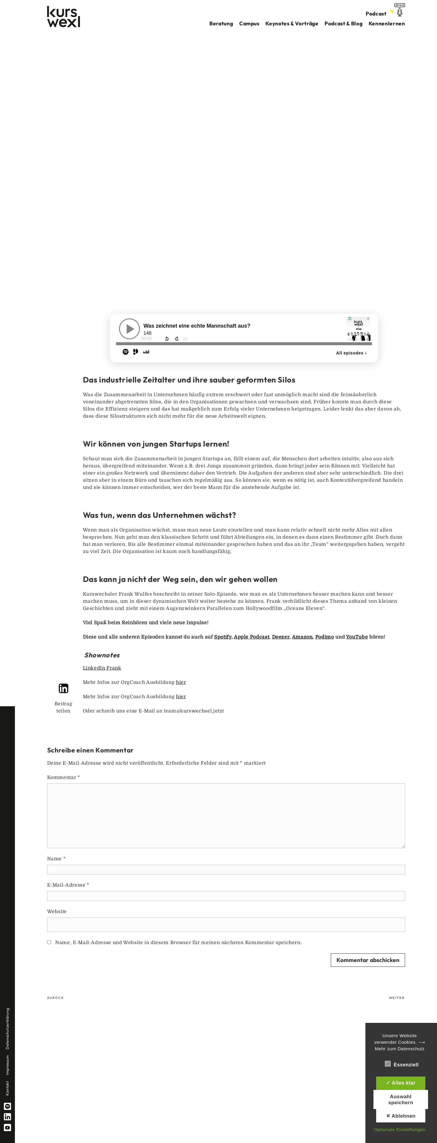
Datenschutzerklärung (7, 1028)
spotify (7, 1106)
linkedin (7, 1116)
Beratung (221, 23)
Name (56, 859)
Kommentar (63, 777)
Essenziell (402, 1063)
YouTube (7, 1127)
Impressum (7, 1065)
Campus (249, 23)
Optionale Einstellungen (399, 1129)
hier (181, 682)
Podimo (324, 637)
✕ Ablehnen (401, 1116)
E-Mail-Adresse (68, 885)
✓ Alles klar (401, 1082)
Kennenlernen (387, 23)
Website (57, 911)
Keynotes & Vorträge (291, 23)
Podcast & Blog (343, 23)
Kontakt (7, 1088)
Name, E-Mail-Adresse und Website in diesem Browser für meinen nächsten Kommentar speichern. (178, 942)
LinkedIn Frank (102, 668)
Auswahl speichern (400, 1099)
